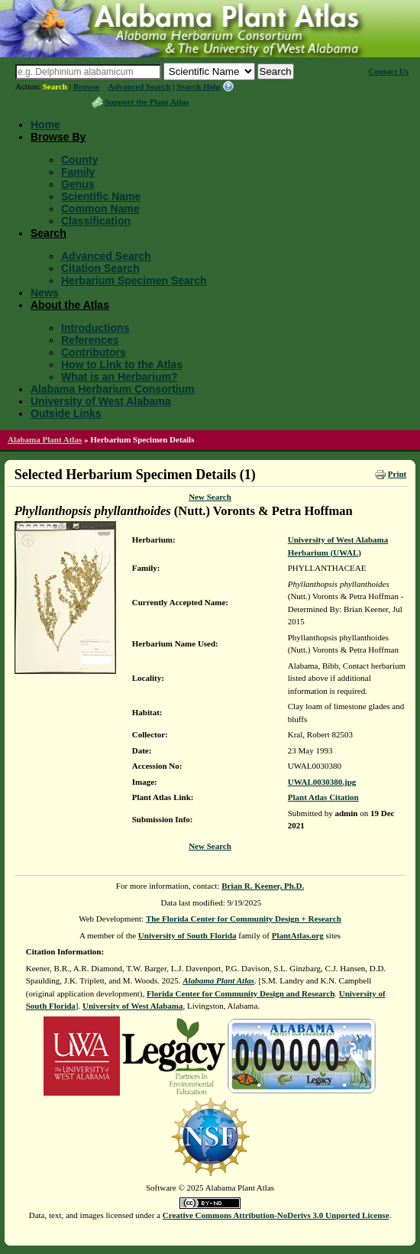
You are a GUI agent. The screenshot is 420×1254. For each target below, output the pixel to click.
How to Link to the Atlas (122, 364)
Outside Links (66, 413)
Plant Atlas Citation (323, 797)
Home (45, 124)
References (90, 340)
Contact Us (389, 71)
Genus (78, 184)
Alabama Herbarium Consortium (113, 389)
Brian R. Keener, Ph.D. (262, 885)
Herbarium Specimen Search (134, 280)
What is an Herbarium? (119, 377)
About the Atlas (70, 305)
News (45, 293)
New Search (210, 496)
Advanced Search (139, 86)
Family (78, 172)
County (79, 160)
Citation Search (100, 268)
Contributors (93, 352)
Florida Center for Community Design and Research (240, 993)
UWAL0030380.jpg (322, 781)
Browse (86, 86)
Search (55, 86)
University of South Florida (187, 935)
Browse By (58, 137)
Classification (96, 221)
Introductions (95, 328)
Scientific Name (101, 196)
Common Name (100, 209)
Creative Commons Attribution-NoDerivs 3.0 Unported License (276, 1215)
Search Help (198, 86)
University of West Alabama (101, 401)
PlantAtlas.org (298, 935)
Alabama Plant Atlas (45, 439)
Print (397, 473)
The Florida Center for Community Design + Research (243, 918)
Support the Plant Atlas (147, 101)
